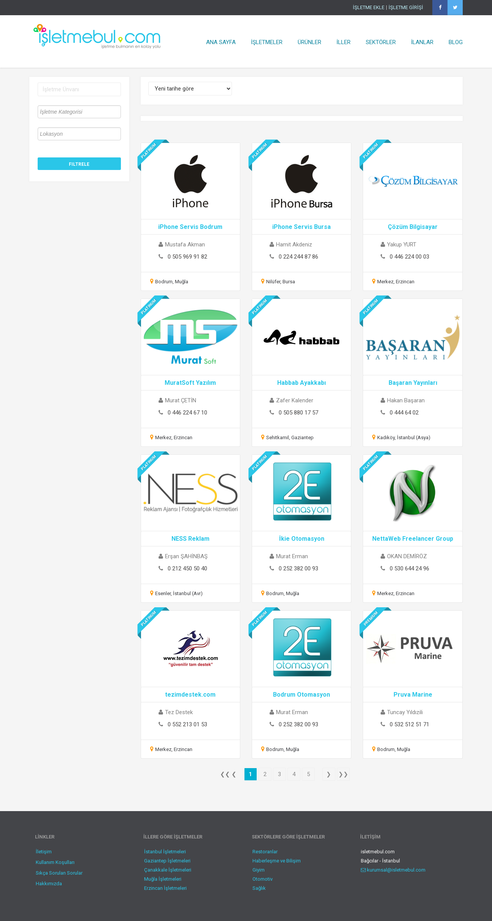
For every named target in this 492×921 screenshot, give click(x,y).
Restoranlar (265, 851)
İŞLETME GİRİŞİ (406, 7)
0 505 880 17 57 (298, 412)
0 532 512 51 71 (409, 724)
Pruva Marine (413, 694)
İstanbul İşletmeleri (165, 851)
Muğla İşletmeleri (162, 879)
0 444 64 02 (404, 412)
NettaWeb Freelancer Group (412, 538)
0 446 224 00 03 (409, 256)
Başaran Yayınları (413, 382)
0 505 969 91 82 (187, 256)
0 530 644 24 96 (409, 568)
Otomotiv (262, 879)
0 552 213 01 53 (187, 724)
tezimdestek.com (190, 694)
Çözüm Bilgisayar (413, 226)
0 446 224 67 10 (187, 412)
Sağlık (259, 888)
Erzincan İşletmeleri (165, 888)
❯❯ (343, 774)
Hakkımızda (49, 883)
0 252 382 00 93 (298, 568)
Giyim (258, 870)
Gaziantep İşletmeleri (167, 861)
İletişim (44, 851)
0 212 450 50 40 (187, 568)
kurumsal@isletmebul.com (393, 870)
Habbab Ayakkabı (301, 382)
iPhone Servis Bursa (301, 226)
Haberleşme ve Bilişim (276, 861)
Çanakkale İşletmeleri (167, 870)
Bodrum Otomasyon (301, 694)
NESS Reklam (190, 538)
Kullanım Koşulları (55, 862)
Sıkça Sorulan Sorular (59, 873)
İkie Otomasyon (301, 538)
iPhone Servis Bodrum (190, 226)
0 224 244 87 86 (298, 256)
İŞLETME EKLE (368, 7)
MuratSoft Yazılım (190, 382)
